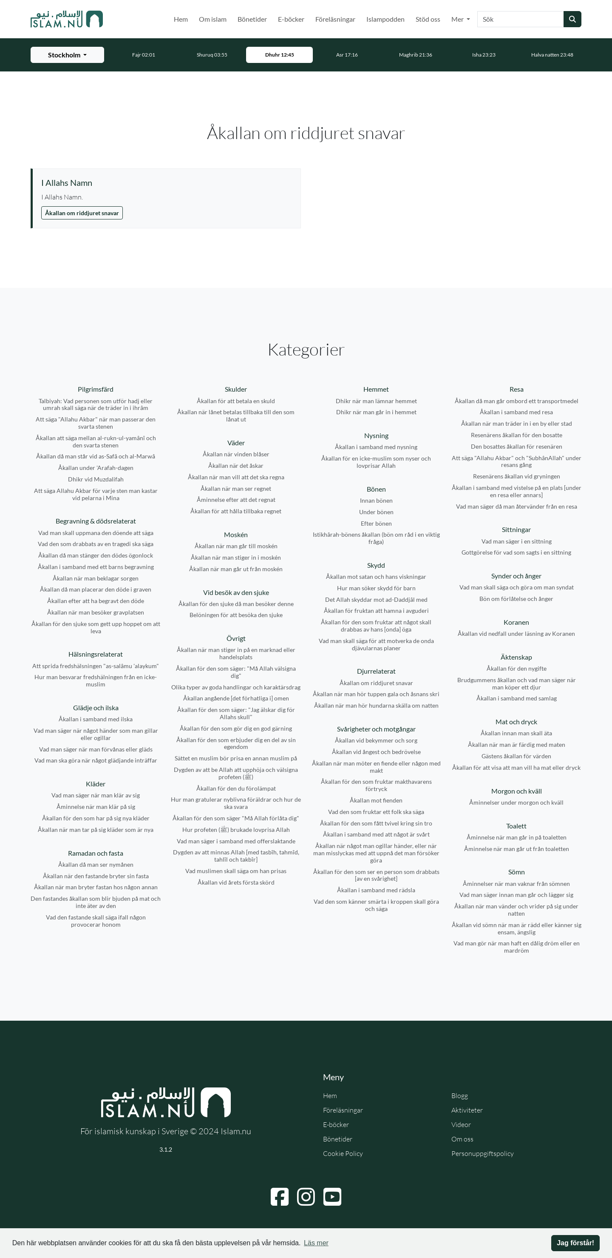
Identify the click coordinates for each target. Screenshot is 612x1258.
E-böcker (291, 19)
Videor (461, 1124)
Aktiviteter (467, 1110)
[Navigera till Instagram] (306, 1197)
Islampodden (385, 19)
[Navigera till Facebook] (280, 1197)
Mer (458, 19)
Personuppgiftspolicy (482, 1153)
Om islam (213, 19)
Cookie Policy (343, 1153)
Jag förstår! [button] (575, 1243)
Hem (181, 19)
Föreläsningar (335, 19)
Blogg (459, 1095)
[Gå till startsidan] (67, 19)
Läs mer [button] (316, 1243)
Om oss (462, 1139)
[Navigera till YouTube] (332, 1197)
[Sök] (520, 19)
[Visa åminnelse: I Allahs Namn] (166, 182)
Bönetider (252, 19)
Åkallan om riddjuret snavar (82, 212)
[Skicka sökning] (572, 19)
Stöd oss (428, 19)
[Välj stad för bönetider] (67, 55)
